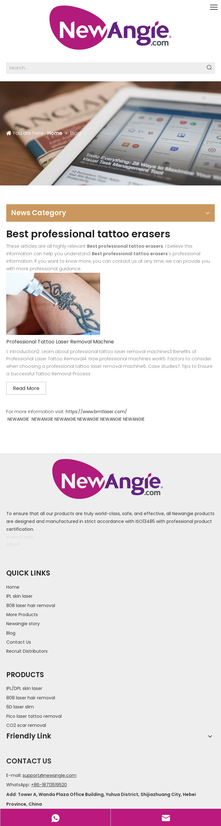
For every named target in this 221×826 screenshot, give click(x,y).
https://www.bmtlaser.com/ (96, 411)
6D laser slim (20, 707)
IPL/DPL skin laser (24, 688)
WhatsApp (17, 785)
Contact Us (18, 642)
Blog (10, 633)
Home (12, 587)
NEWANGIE (18, 419)
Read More (26, 388)
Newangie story (23, 624)
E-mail (13, 775)
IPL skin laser (19, 596)
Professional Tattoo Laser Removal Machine (60, 341)
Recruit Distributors (27, 651)
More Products (22, 614)
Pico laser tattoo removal (34, 716)
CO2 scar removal (26, 725)
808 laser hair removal (30, 605)
